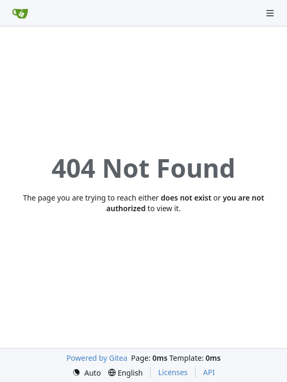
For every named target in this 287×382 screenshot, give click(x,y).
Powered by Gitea (96, 358)
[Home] (20, 13)
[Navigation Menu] (271, 13)
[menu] (86, 373)
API (209, 372)
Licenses (173, 372)
